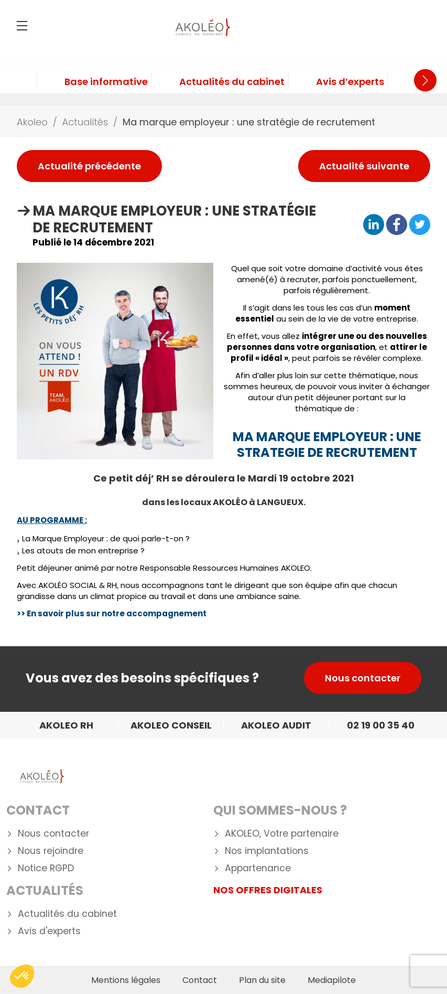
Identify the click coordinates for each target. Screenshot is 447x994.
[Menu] (22, 25)
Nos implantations (267, 851)
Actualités (44, 890)
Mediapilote (332, 980)
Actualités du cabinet (67, 914)
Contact (38, 810)
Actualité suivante (364, 166)
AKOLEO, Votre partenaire (282, 834)
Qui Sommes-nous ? (280, 810)
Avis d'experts (49, 931)
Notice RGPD (46, 868)
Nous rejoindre (50, 851)
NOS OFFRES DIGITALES (267, 889)
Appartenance (258, 868)
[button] (22, 976)
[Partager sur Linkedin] (373, 225)
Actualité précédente (89, 166)
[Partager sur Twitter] (419, 225)
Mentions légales (125, 980)
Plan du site (262, 980)
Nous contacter (362, 678)
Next (425, 80)
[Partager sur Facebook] (396, 225)
